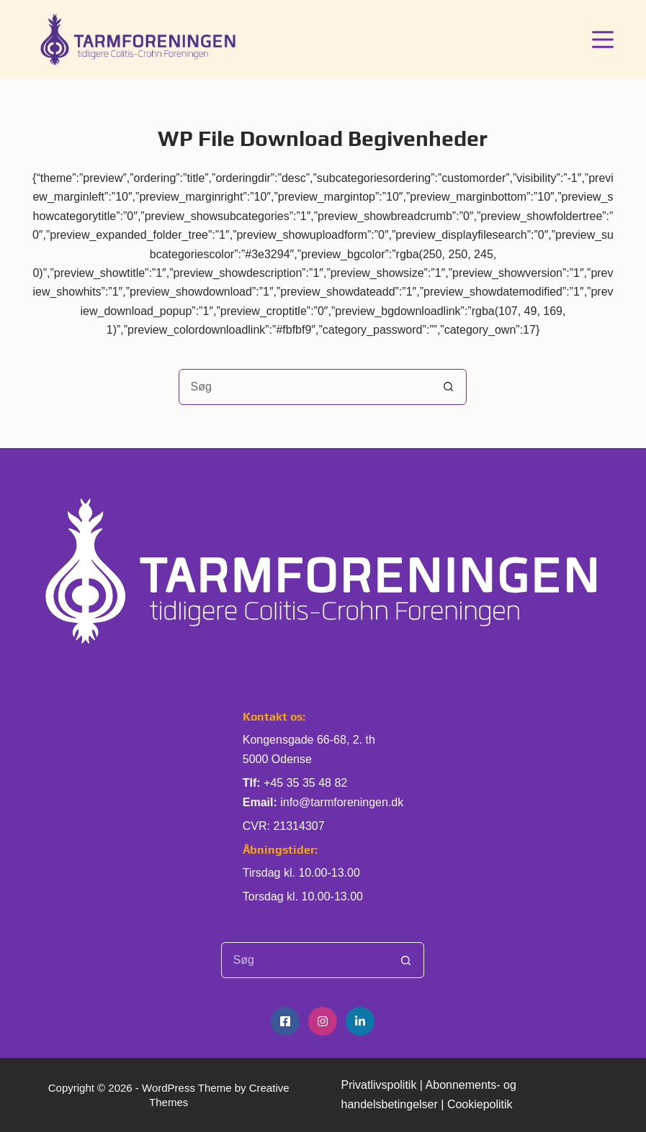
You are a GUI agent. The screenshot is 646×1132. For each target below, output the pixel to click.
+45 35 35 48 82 (305, 783)
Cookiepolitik (480, 1104)
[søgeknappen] (448, 387)
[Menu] (603, 39)
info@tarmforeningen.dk (341, 802)
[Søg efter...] (304, 387)
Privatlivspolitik (378, 1085)
